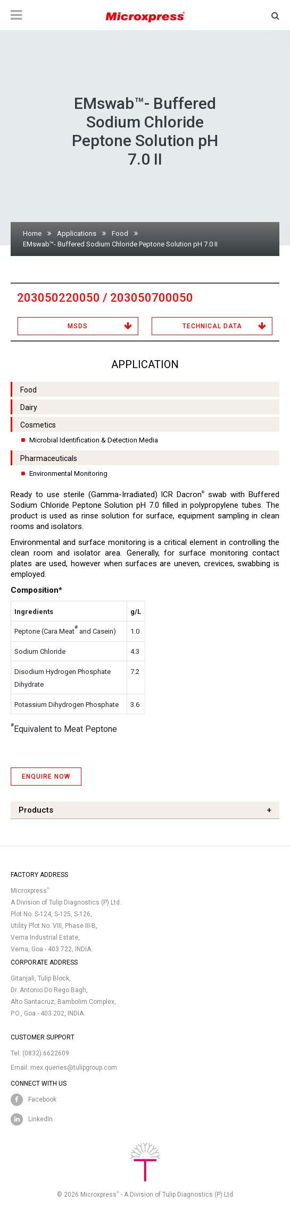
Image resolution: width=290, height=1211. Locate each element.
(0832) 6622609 (45, 1053)
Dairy (28, 407)
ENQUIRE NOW (46, 776)
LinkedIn (40, 1119)
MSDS (78, 326)
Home (32, 233)
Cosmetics (38, 425)
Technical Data (212, 326)
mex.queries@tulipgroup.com (73, 1067)
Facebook (42, 1099)
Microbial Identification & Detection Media (93, 440)
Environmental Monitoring (68, 473)
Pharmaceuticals (48, 458)
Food (120, 233)
